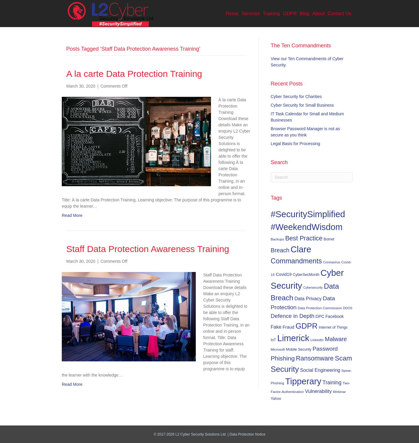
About (318, 13)
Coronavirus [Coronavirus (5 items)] (331, 262)
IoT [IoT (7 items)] (273, 340)
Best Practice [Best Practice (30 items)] (304, 238)
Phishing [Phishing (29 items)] (283, 358)
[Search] (312, 177)
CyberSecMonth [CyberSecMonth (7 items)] (306, 275)
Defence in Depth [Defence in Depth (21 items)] (292, 316)
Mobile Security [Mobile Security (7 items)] (298, 349)
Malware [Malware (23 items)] (336, 339)
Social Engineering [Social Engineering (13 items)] (320, 370)
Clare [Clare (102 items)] (301, 249)
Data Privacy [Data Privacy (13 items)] (307, 298)
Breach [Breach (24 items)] (280, 250)
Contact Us (339, 13)
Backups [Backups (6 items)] (277, 239)
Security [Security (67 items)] (285, 369)
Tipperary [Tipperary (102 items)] (303, 381)
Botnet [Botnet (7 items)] (329, 239)
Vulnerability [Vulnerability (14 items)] (318, 391)
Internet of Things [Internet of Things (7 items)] (333, 327)
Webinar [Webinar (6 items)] (339, 392)
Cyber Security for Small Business (302, 105)
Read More (72, 215)
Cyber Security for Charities (296, 96)
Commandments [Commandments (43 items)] (296, 261)
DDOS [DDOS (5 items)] (347, 308)
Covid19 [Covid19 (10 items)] (284, 274)
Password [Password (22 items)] (325, 349)
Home (232, 13)
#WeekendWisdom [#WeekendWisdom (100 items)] (307, 227)
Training (271, 13)
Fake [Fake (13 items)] (276, 326)
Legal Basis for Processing (295, 143)
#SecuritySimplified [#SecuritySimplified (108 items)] (308, 214)
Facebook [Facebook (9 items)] (335, 316)
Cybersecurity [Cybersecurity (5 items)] (313, 287)
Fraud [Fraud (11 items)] (288, 326)
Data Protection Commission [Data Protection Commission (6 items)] (320, 308)
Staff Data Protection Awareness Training (147, 249)
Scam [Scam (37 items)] (343, 358)
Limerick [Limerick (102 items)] (293, 338)
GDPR (290, 13)
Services (250, 13)
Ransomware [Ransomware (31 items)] (315, 358)
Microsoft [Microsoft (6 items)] (278, 349)
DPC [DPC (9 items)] (319, 316)
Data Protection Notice (247, 434)
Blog (304, 13)
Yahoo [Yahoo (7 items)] (276, 399)
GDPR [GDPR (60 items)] (306, 326)
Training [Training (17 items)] (332, 383)
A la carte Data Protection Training (134, 74)
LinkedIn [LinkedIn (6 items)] (317, 340)
